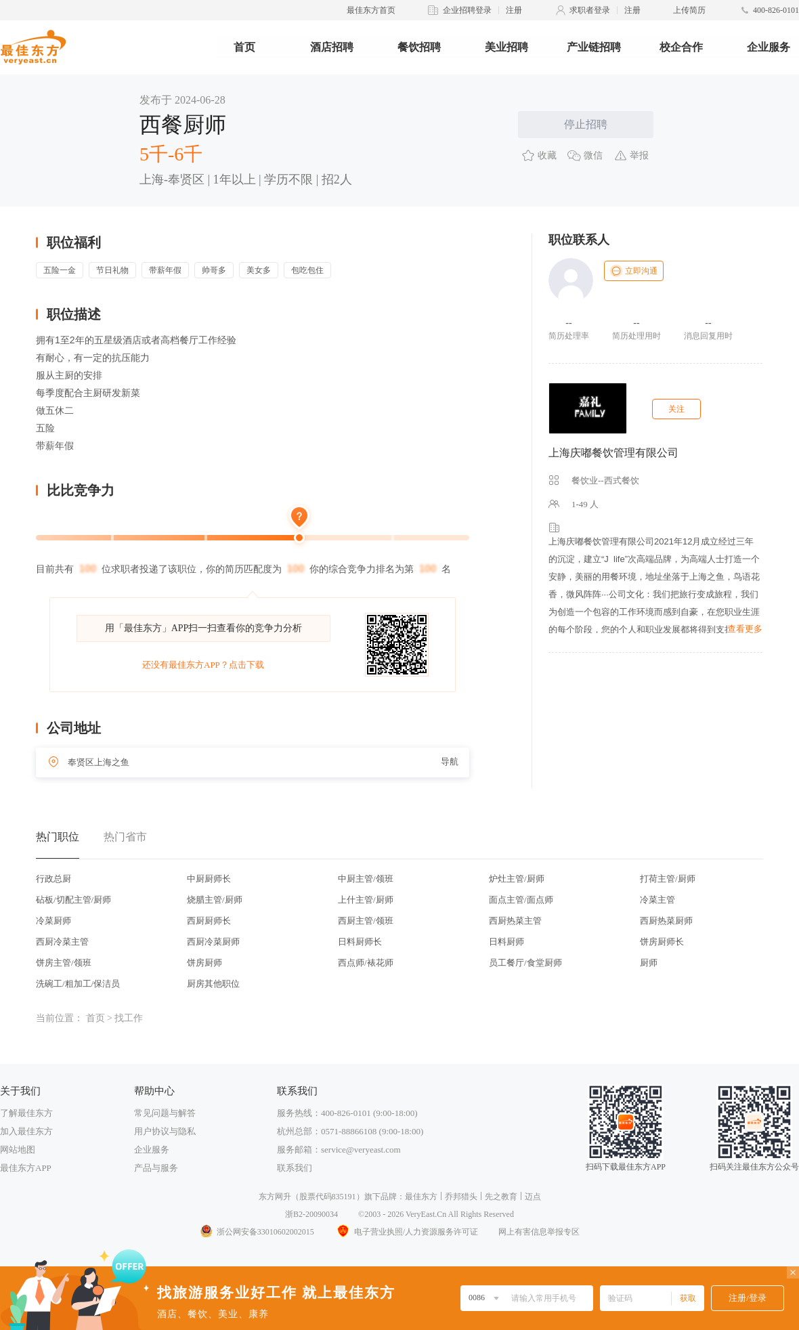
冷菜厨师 (53, 921)
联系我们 (294, 1168)
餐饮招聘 (419, 47)
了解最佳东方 (26, 1113)
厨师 (648, 963)
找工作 (128, 1018)
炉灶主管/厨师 (516, 879)
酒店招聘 (331, 47)
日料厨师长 (360, 942)
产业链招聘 (594, 47)
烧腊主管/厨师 (214, 900)
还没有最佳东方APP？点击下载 (203, 665)
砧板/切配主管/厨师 (73, 900)
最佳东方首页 (371, 10)
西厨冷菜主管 (62, 942)
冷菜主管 (657, 900)
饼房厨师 (204, 963)
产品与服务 (156, 1168)
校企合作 (681, 47)
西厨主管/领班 (365, 921)
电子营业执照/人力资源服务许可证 (406, 1232)
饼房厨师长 (662, 942)
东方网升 (275, 1196)
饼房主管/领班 (63, 963)
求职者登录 (589, 10)
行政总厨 (53, 879)
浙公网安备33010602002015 (256, 1232)
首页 (244, 47)
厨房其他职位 (213, 984)
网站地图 (17, 1149)
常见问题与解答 (165, 1113)
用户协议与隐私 (165, 1131)
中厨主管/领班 (365, 879)
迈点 (533, 1196)
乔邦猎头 (461, 1196)
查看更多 (744, 629)
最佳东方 (421, 1196)
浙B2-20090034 (311, 1214)
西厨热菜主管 (515, 921)
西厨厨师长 (209, 921)
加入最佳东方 (26, 1131)
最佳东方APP (25, 1168)
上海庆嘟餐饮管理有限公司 (613, 452)
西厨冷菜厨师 (213, 942)
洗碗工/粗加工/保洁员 (78, 984)
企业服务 (768, 47)
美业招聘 (506, 47)
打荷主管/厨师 (667, 879)
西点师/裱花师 (365, 963)
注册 (514, 10)
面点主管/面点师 (521, 900)
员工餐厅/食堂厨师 (525, 963)
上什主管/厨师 (365, 900)
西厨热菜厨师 (666, 921)
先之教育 (501, 1196)
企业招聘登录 (467, 10)
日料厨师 (506, 942)
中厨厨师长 (209, 879)
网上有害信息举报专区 (539, 1232)
